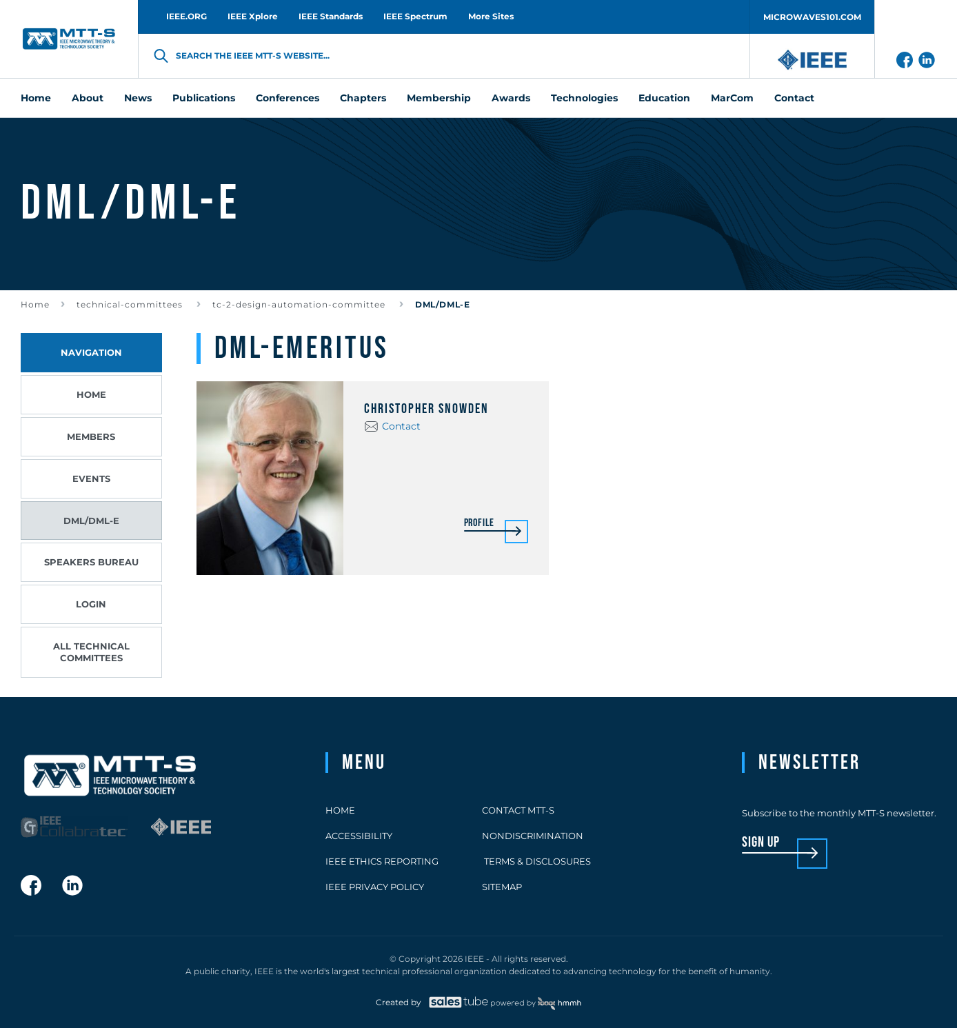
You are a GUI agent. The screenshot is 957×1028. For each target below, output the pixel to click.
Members (91, 436)
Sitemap (502, 886)
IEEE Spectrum (415, 16)
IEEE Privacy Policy (374, 886)
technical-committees (131, 304)
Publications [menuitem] (203, 98)
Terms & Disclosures (536, 861)
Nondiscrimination (532, 835)
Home (35, 304)
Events (91, 478)
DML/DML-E (91, 520)
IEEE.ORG (186, 16)
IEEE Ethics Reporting (382, 861)
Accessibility (358, 835)
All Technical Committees (91, 652)
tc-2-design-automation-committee (300, 304)
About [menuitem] (87, 98)
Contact (401, 426)
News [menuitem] (138, 98)
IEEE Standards (331, 16)
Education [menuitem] (664, 98)
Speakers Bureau (91, 561)
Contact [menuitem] (794, 98)
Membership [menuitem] (439, 98)
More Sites (491, 16)
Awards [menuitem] (511, 98)
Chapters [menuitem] (363, 98)
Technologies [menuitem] (584, 98)
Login (91, 603)
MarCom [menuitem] (732, 98)
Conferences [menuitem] (287, 98)
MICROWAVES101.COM (812, 17)
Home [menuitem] (36, 98)
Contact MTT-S (518, 810)
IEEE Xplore (253, 16)
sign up (761, 843)
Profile (479, 524)
